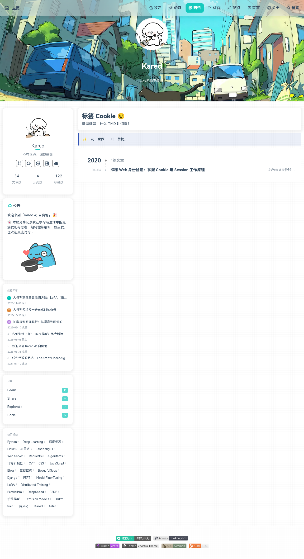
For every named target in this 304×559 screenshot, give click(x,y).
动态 (175, 7)
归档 (194, 7)
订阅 (214, 7)
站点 (234, 7)
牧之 (155, 7)
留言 (253, 7)
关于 (273, 7)
